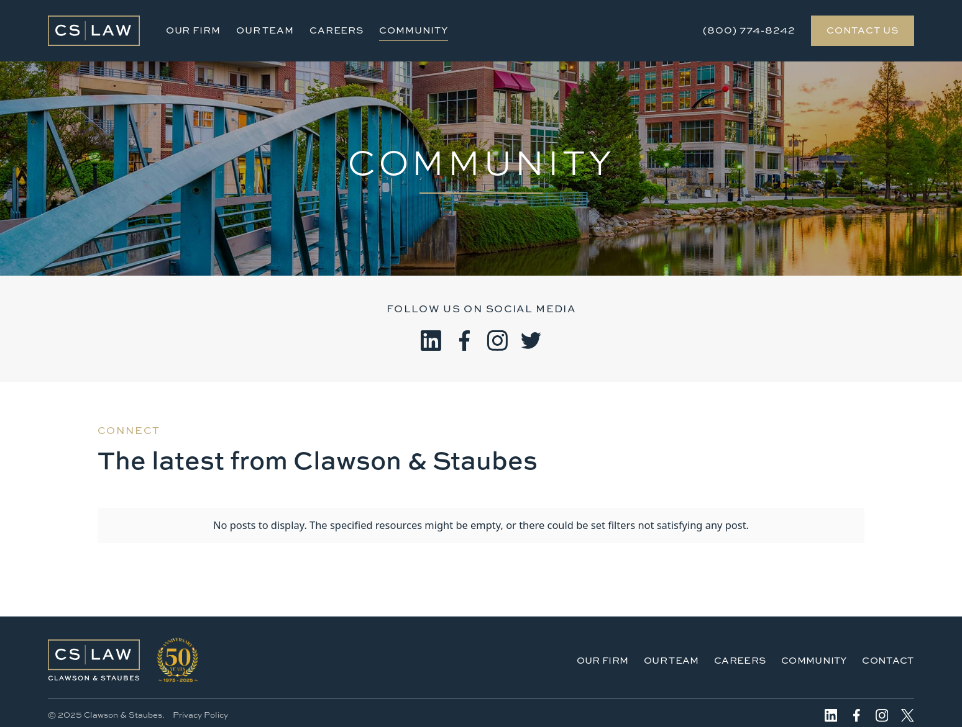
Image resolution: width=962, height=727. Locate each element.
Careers (336, 30)
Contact (888, 660)
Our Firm (193, 30)
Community (413, 30)
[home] (94, 31)
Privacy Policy (200, 714)
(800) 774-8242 (749, 30)
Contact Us (863, 30)
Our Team (265, 30)
